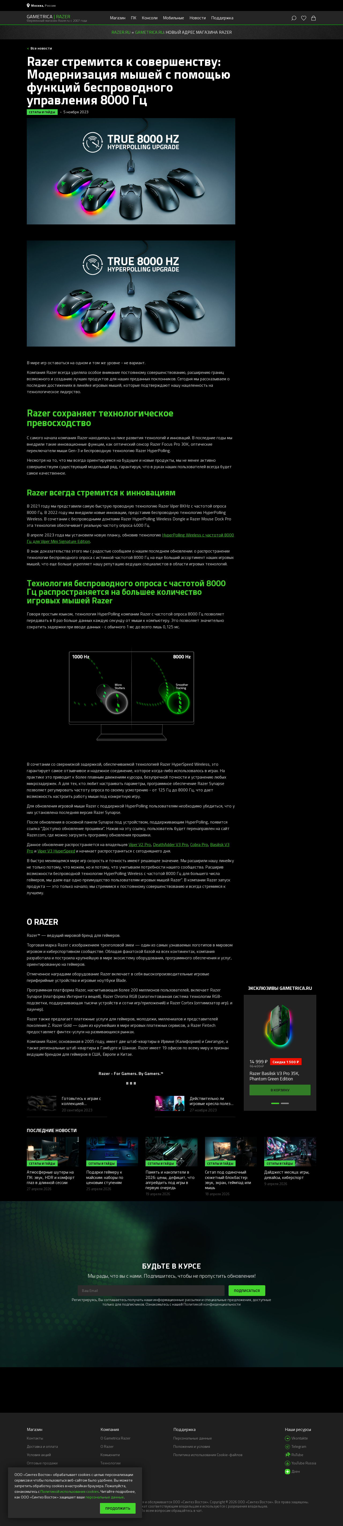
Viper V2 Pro (140, 844)
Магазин (117, 18)
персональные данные (104, 1496)
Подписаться (247, 1290)
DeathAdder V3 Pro (170, 844)
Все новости (41, 48)
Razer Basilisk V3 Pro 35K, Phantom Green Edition (274, 1076)
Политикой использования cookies (69, 1491)
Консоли (150, 18)
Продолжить (117, 1508)
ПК (133, 18)
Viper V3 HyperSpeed (56, 851)
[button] (275, 1103)
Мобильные (173, 18)
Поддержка (222, 18)
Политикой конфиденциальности (212, 1304)
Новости (197, 18)
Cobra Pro (199, 844)
